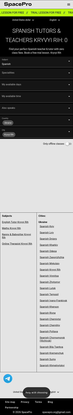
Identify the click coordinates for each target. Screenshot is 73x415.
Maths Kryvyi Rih (11, 228)
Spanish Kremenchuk (52, 353)
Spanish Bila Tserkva (51, 346)
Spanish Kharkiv (49, 244)
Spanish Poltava (49, 331)
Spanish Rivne (48, 312)
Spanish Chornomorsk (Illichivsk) (52, 339)
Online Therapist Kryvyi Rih (17, 243)
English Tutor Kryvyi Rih (15, 222)
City (3, 130)
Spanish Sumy (48, 359)
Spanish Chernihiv (50, 325)
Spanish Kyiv (47, 226)
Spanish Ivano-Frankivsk (53, 300)
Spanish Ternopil (49, 294)
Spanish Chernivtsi (50, 319)
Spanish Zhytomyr (50, 282)
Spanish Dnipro (48, 238)
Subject (5, 60)
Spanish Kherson (49, 306)
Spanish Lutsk (48, 288)
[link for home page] (17, 4)
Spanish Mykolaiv (50, 263)
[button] (21, 20)
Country (5, 118)
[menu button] (69, 4)
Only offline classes (53, 143)
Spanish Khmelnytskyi (52, 365)
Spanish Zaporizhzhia (52, 257)
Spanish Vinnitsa (49, 275)
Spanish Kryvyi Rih (50, 269)
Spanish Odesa (48, 251)
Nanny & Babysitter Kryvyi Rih (16, 236)
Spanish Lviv (47, 232)
